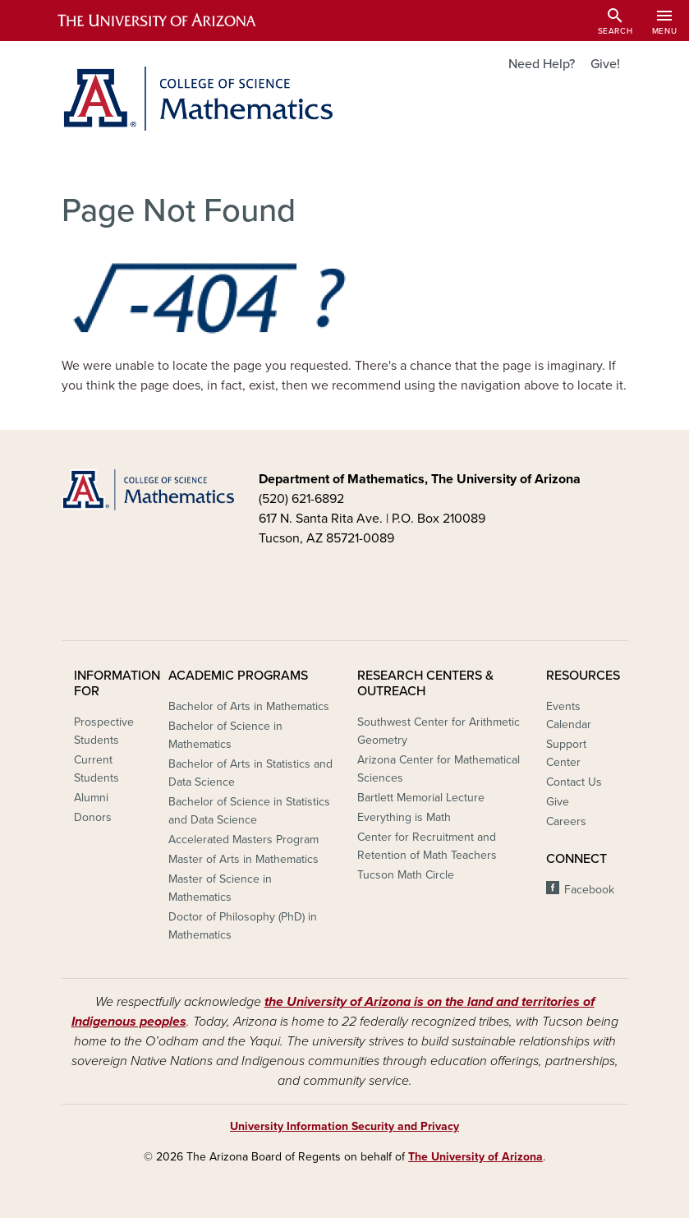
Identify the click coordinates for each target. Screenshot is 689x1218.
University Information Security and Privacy (344, 1126)
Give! (605, 64)
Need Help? (541, 64)
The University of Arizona (475, 1157)
